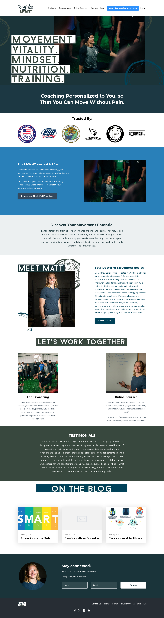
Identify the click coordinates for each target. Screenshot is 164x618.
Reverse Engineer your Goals (35, 538)
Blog (102, 8)
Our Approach (65, 8)
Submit (133, 585)
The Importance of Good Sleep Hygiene (129, 538)
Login (142, 8)
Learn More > (104, 321)
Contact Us (96, 604)
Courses (94, 8)
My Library (126, 604)
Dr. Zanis (52, 8)
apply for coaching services (123, 8)
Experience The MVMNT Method (37, 196)
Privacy (115, 604)
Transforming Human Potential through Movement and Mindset (97, 538)
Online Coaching (81, 8)
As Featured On (140, 604)
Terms (107, 604)
